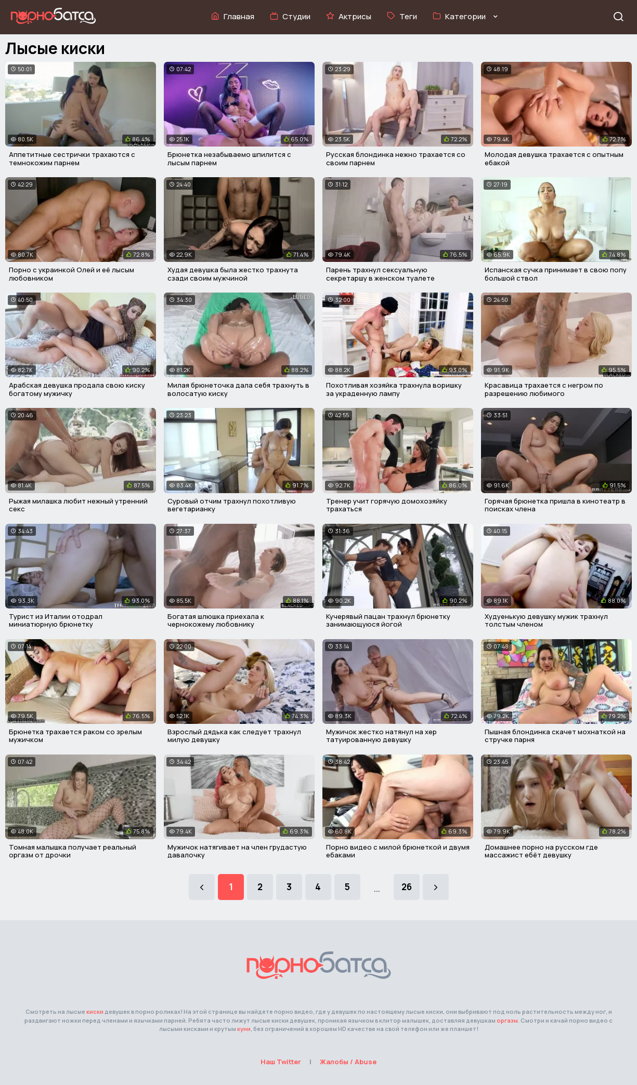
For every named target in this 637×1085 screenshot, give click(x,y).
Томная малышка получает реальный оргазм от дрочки (72, 851)
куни (244, 1029)
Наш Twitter (281, 1061)
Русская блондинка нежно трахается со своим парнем (395, 158)
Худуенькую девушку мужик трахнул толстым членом (546, 620)
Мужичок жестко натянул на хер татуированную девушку (381, 736)
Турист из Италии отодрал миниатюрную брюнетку (55, 620)
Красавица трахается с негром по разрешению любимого (544, 389)
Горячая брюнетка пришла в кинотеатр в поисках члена (555, 505)
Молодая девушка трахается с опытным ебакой (554, 158)
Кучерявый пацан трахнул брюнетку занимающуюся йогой (388, 620)
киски (94, 1011)
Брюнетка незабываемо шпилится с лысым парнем (229, 158)
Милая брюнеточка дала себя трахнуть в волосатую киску (238, 389)
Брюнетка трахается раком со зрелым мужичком (75, 736)
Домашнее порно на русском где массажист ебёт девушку (541, 851)
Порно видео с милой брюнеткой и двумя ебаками (398, 851)
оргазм (507, 1020)
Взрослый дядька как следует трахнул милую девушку (234, 736)
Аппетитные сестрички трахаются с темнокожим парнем (72, 158)
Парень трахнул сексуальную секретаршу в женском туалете (380, 274)
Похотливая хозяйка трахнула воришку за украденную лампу (394, 389)
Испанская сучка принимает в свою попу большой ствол (556, 274)
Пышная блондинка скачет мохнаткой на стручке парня (555, 736)
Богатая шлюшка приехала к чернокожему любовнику (215, 620)
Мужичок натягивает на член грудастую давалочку (237, 851)
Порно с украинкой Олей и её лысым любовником (71, 274)
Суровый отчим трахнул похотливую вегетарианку (231, 505)
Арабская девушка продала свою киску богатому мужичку (77, 389)
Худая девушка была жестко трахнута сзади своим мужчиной (232, 274)
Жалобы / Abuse (348, 1061)
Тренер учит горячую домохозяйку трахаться (386, 505)
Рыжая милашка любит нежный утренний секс (78, 505)
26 (406, 887)
